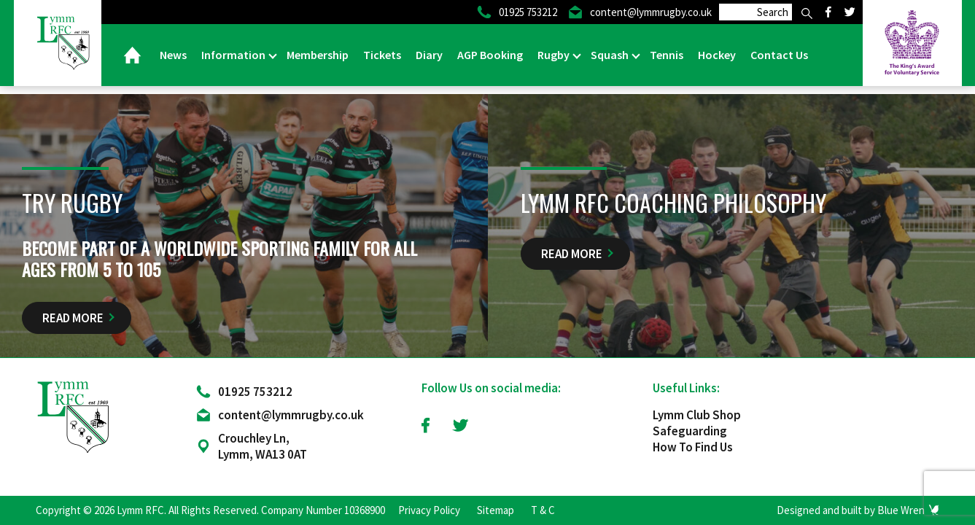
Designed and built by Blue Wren (851, 510)
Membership (318, 54)
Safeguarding (690, 431)
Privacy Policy (429, 510)
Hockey (717, 54)
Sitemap (495, 510)
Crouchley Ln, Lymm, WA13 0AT (262, 446)
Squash (611, 54)
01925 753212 (255, 392)
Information (234, 54)
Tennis (666, 54)
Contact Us (779, 54)
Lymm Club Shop (697, 415)
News (173, 54)
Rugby (554, 54)
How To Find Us (693, 447)
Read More (73, 318)
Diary (429, 54)
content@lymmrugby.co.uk (291, 415)
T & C (543, 510)
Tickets (382, 54)
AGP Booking (490, 54)
